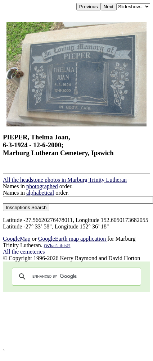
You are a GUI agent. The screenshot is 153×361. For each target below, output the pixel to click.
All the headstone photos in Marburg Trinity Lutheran (65, 180)
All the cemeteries (24, 252)
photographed (42, 186)
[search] (75, 276)
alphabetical (40, 193)
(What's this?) (57, 245)
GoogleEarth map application (72, 239)
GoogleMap (16, 239)
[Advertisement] (67, 320)
